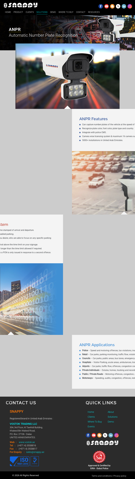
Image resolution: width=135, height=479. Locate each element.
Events (91, 426)
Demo (111, 421)
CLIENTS (30, 12)
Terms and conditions (102, 476)
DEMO (53, 12)
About (111, 412)
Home (91, 412)
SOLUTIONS (41, 12)
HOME (8, 12)
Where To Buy (95, 421)
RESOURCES (94, 12)
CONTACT (80, 12)
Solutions (112, 416)
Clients (91, 416)
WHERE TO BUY (66, 12)
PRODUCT (18, 12)
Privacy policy (119, 476)
